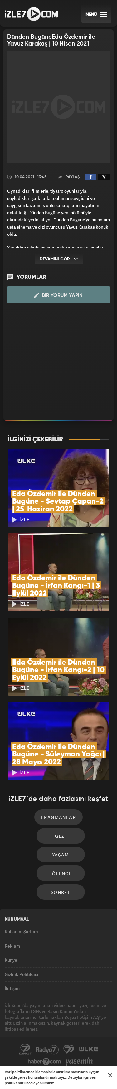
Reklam (12, 946)
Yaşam (60, 855)
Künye (11, 960)
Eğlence (60, 873)
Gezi (60, 836)
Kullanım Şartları (21, 931)
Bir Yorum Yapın (58, 295)
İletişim (12, 988)
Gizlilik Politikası (21, 974)
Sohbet (60, 892)
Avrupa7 (69, 1049)
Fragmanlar (58, 817)
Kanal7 (25, 1049)
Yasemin (79, 1061)
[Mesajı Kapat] (110, 1075)
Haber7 (44, 1061)
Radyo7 (47, 1049)
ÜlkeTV (88, 1049)
